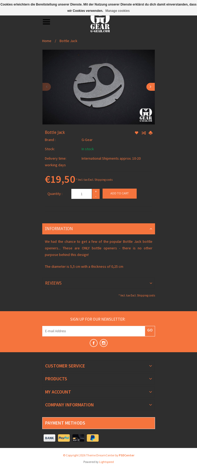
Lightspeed (106, 462)
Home (46, 40)
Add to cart (119, 193)
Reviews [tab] (53, 283)
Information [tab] (59, 228)
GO (150, 329)
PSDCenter (126, 455)
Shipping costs (103, 179)
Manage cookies (117, 11)
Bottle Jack (68, 40)
